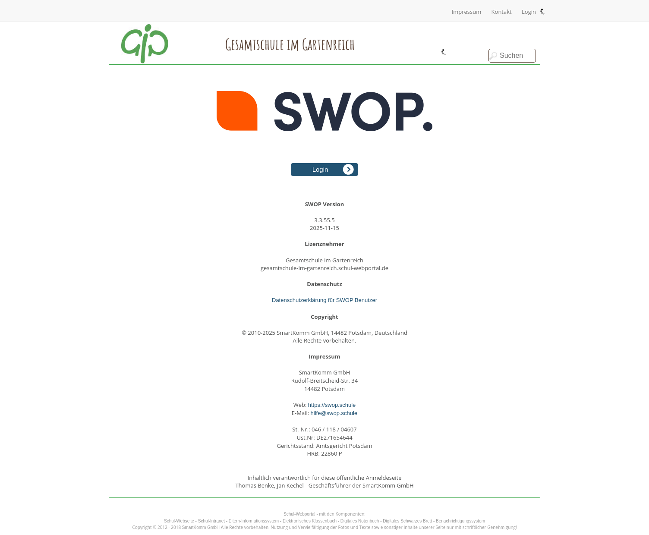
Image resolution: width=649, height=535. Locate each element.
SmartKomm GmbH (201, 527)
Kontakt (501, 12)
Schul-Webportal (299, 514)
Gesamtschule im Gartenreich (290, 44)
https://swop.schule (332, 405)
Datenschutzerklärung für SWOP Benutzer (324, 300)
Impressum (467, 12)
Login (529, 12)
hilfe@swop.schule (334, 413)
